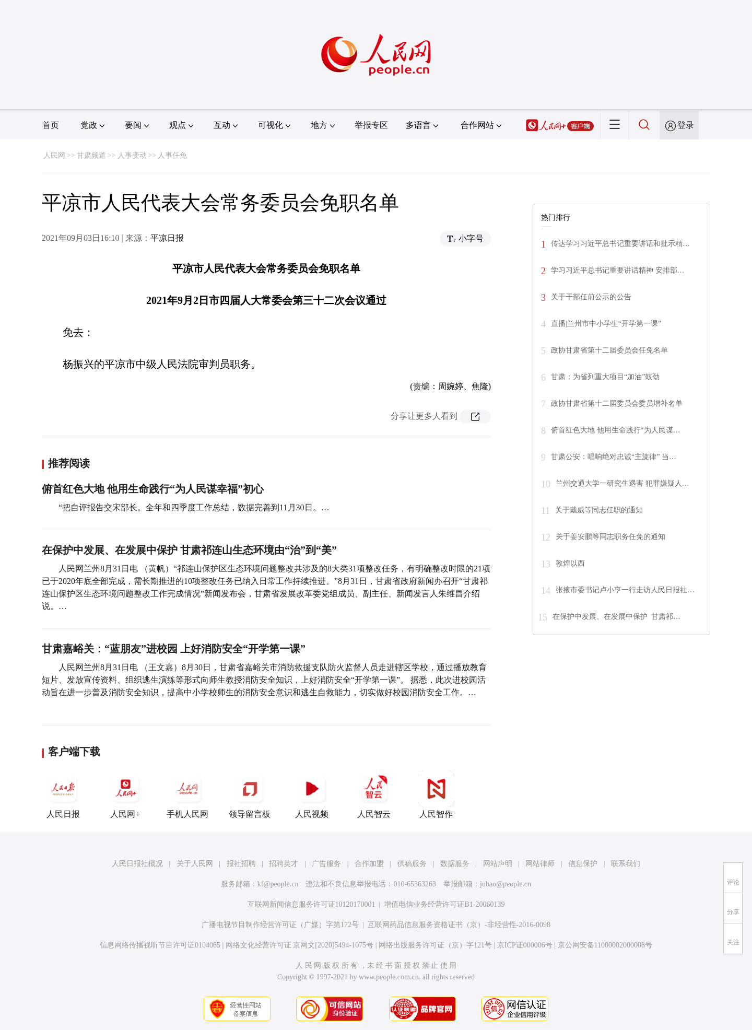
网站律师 (540, 864)
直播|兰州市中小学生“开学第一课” (606, 323)
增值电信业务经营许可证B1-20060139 (444, 904)
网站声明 (497, 864)
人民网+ (125, 794)
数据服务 (454, 864)
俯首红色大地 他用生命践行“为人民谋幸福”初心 (153, 489)
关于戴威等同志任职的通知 (599, 510)
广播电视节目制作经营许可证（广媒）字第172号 (280, 925)
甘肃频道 (91, 155)
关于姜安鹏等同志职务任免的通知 (610, 537)
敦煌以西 (570, 563)
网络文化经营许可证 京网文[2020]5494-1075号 (300, 945)
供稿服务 (412, 864)
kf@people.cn (278, 884)
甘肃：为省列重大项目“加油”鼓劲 (605, 377)
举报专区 (371, 125)
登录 (685, 125)
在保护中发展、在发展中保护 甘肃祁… (616, 617)
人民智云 (374, 794)
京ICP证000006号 (525, 945)
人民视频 (311, 794)
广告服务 (326, 864)
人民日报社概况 (137, 864)
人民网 (54, 155)
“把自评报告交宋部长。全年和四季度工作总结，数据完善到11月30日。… (194, 507)
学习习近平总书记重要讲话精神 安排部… (618, 270)
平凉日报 (167, 237)
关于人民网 (195, 864)
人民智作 (436, 794)
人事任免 (172, 155)
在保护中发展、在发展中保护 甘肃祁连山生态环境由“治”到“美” (189, 550)
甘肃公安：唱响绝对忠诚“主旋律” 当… (613, 457)
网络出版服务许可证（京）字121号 (435, 945)
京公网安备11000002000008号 (605, 945)
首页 (50, 125)
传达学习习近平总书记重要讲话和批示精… (620, 244)
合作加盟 (369, 864)
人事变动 (132, 155)
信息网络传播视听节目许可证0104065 (160, 945)
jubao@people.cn (505, 884)
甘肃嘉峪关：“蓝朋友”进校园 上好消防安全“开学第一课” (174, 648)
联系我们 (625, 864)
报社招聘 (241, 864)
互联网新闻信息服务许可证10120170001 (311, 904)
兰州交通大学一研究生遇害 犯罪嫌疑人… (622, 483)
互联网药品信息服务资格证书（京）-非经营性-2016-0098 (459, 925)
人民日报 (63, 794)
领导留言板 (250, 794)
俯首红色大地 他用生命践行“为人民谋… (615, 430)
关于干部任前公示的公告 (591, 297)
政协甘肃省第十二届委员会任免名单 (609, 350)
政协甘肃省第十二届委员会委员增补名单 (617, 403)
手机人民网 (187, 794)
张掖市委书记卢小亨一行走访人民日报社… (625, 590)
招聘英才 (283, 864)
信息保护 (582, 864)
